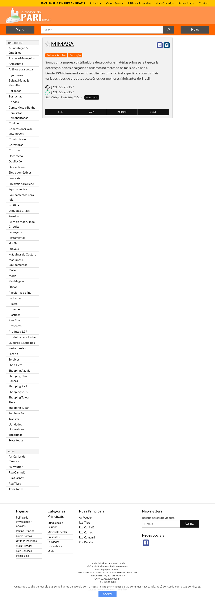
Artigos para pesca (21, 69)
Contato (204, 3)
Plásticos (14, 315)
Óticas (13, 287)
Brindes (14, 102)
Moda (12, 276)
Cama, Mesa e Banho (22, 107)
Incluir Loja (22, 555)
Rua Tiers (15, 483)
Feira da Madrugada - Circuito (22, 224)
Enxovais (14, 178)
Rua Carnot (16, 478)
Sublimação (16, 413)
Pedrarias (15, 298)
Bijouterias (16, 75)
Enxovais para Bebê (21, 183)
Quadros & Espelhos (22, 342)
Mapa (91, 112)
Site (60, 112)
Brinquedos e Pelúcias (55, 525)
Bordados (15, 90)
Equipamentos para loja (21, 197)
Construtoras (17, 139)
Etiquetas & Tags (19, 210)
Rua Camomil (87, 537)
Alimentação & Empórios (18, 50)
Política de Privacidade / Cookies (24, 522)
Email (153, 112)
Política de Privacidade (111, 586)
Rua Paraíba (86, 542)
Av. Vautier (16, 466)
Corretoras (16, 145)
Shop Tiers (15, 365)
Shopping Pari (18, 386)
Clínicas (14, 123)
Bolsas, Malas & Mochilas (19, 83)
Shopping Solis (18, 392)
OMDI (117, 569)
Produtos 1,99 (18, 331)
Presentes (15, 326)
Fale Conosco (24, 551)
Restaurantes (17, 348)
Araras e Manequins (22, 58)
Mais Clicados (165, 3)
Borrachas (15, 96)
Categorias (15, 43)
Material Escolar (57, 532)
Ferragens (15, 232)
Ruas (195, 29)
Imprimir (122, 112)
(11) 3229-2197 (62, 87)
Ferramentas (17, 237)
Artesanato (16, 63)
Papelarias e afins (20, 292)
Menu (20, 29)
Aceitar (108, 594)
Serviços (14, 359)
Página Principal (25, 531)
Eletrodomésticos (20, 172)
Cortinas (14, 150)
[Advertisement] (192, 100)
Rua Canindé (17, 472)
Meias (12, 270)
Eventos (14, 216)
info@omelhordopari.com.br (111, 563)
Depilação (15, 161)
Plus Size (14, 320)
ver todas (16, 440)
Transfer (14, 419)
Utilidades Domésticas (16, 427)
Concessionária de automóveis (21, 131)
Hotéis (13, 243)
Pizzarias (14, 309)
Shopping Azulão (19, 370)
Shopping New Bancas (18, 378)
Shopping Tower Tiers (19, 400)
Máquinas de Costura (22, 254)
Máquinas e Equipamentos (18, 262)
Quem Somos (114, 3)
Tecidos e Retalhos (56, 55)
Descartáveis (17, 167)
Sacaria (13, 353)
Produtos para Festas (22, 337)
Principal (96, 3)
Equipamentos (18, 189)
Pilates (13, 303)
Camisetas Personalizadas (18, 115)
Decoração (16, 156)
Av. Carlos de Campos (17, 459)
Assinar (190, 523)
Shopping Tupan (19, 407)
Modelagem (16, 281)
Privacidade (186, 3)
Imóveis (14, 248)
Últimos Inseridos (139, 3)
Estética (14, 205)
